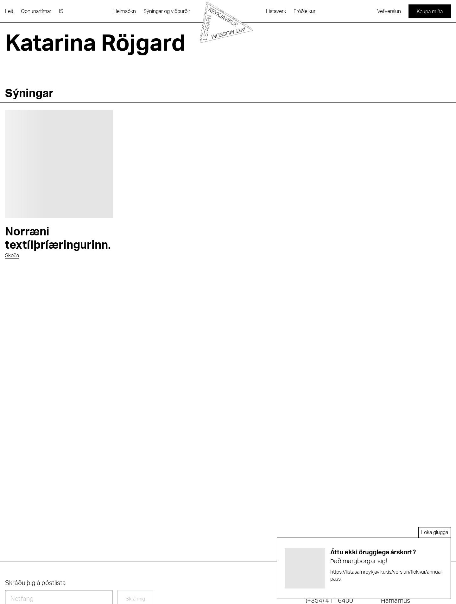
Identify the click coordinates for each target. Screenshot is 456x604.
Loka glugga (434, 532)
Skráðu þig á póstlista (35, 583)
